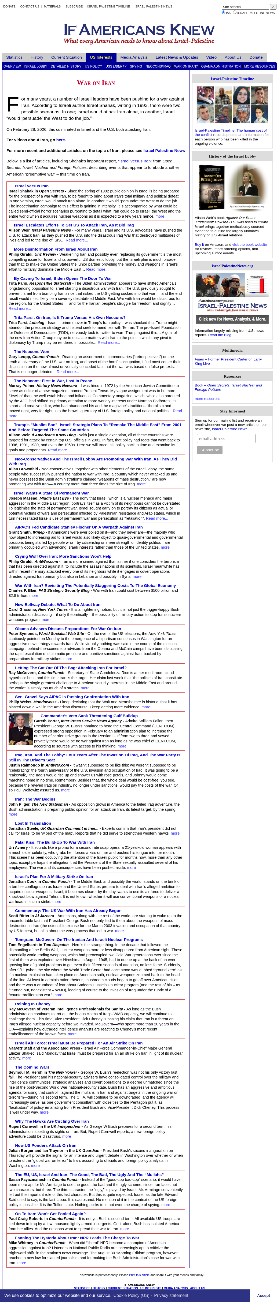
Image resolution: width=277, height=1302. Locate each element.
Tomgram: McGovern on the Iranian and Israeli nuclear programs (79, 939)
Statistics (14, 57)
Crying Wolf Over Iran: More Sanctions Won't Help (63, 556)
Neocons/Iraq (158, 66)
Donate (9, 6)
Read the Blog (219, 335)
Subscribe (74, 6)
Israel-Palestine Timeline (109, 6)
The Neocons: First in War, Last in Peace (53, 380)
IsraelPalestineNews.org (232, 265)
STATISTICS (82, 1288)
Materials (52, 6)
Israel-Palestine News (153, 6)
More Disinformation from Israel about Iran (56, 249)
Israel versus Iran (32, 186)
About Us (233, 57)
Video (211, 57)
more (159, 216)
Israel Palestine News (256, 12)
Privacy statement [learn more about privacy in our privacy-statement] (171, 1295)
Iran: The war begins (35, 799)
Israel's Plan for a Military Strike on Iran (54, 876)
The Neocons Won (31, 351)
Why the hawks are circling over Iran (52, 1121)
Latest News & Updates (177, 57)
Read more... (77, 240)
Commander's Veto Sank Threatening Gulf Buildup (89, 715)
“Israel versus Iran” (135, 161)
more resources (207, 399)
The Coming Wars (32, 1067)
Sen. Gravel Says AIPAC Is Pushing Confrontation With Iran (72, 696)
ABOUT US (197, 1288)
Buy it (199, 245)
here (60, 139)
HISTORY (99, 1288)
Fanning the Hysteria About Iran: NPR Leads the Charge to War (77, 1238)
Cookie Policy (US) (132, 1295)
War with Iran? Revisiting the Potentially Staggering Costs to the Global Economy (95, 585)
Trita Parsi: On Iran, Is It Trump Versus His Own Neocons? (70, 317)
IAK (228, 12)
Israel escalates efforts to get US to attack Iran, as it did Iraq (74, 225)
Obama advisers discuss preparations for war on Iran (68, 628)
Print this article (139, 1275)
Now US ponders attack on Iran (46, 1145)
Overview (12, 66)
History (37, 57)
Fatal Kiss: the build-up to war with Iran (55, 842)
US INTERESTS (150, 1288)
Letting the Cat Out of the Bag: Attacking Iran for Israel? (71, 667)
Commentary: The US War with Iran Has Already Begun (68, 910)
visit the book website (249, 245)
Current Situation (66, 57)
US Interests (101, 57)
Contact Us (29, 6)
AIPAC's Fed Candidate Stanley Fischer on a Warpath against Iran (79, 527)
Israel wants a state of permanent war (51, 493)
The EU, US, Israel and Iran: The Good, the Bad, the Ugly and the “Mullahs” (89, 1174)
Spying (136, 66)
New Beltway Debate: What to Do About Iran (58, 604)
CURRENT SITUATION (123, 1288)
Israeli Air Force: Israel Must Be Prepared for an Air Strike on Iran (79, 1043)
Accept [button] (263, 1295)
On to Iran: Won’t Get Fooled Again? (50, 1213)
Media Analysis (134, 57)
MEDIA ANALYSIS (176, 1288)
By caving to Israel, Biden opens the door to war (63, 278)
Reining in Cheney (33, 1004)
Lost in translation (33, 823)
